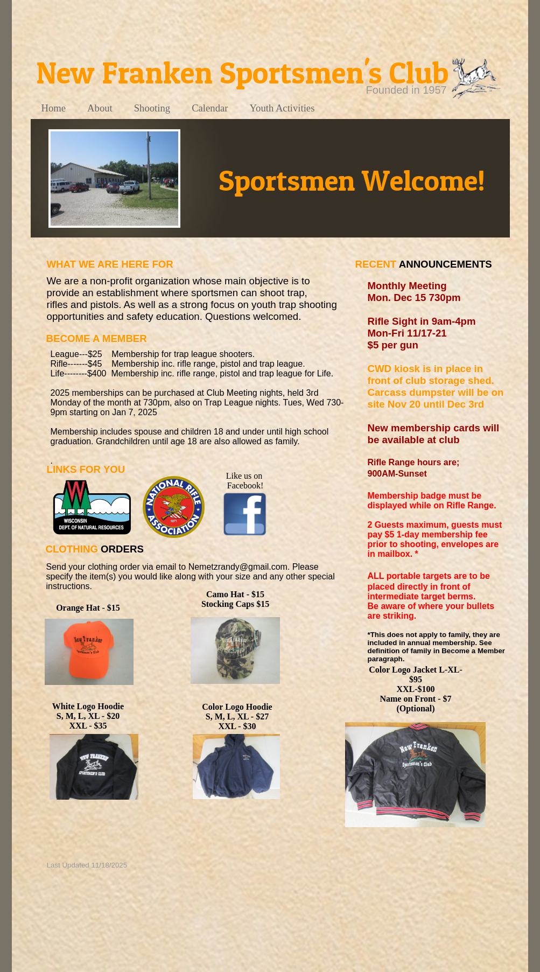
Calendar (210, 108)
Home (53, 108)
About (100, 108)
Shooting (152, 108)
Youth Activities (281, 108)
